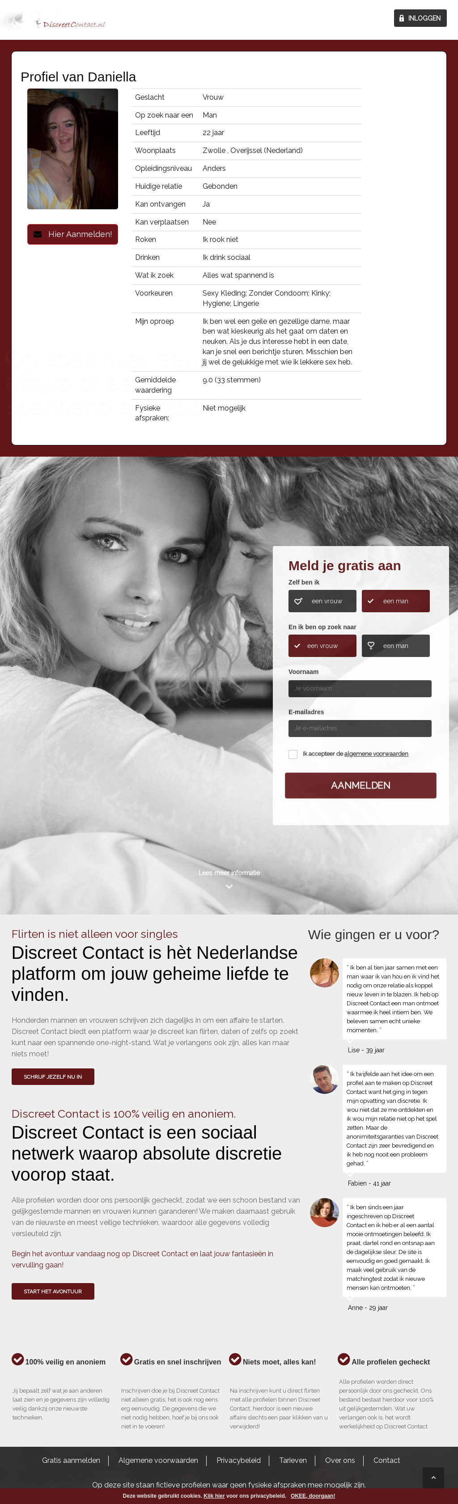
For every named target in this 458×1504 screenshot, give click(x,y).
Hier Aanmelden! (73, 234)
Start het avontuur (53, 1291)
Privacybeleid (238, 1460)
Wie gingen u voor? (50, 686)
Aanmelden (361, 785)
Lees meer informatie (229, 873)
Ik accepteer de (355, 753)
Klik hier (214, 1496)
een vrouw (327, 601)
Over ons (340, 1460)
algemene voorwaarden (376, 753)
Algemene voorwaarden (158, 1460)
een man (395, 601)
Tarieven (293, 1460)
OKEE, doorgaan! (313, 1496)
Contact (386, 1460)
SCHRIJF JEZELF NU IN (53, 1077)
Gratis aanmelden (71, 1460)
